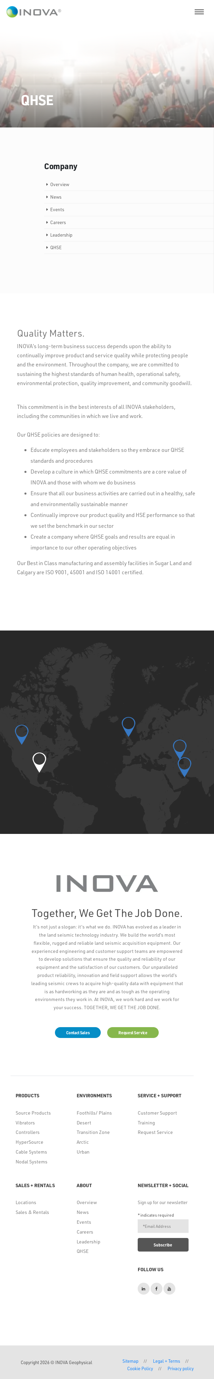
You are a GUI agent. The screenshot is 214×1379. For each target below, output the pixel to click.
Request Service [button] (133, 1032)
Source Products (33, 1113)
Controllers (28, 1132)
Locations (26, 1202)
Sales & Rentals (32, 1212)
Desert (84, 1122)
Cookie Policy (140, 1368)
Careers (85, 1231)
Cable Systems (31, 1151)
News (83, 1212)
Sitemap (130, 1361)
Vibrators (25, 1122)
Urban (83, 1151)
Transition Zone (93, 1132)
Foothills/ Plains (94, 1113)
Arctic (83, 1142)
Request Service (155, 1132)
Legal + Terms (166, 1361)
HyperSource (29, 1142)
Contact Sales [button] (78, 1032)
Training (146, 1122)
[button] (39, 763)
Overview (87, 1202)
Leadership (88, 1241)
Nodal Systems (31, 1161)
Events (84, 1222)
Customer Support (157, 1113)
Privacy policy (181, 1368)
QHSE (83, 1251)
